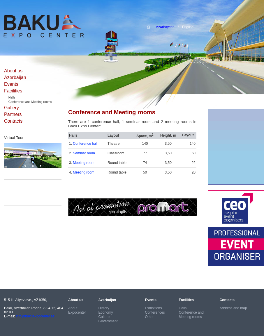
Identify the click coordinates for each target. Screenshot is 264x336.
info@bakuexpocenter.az (35, 316)
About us (13, 70)
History (103, 308)
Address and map (233, 308)
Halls (183, 308)
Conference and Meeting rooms (191, 314)
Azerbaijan (15, 77)
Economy (105, 312)
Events (11, 84)
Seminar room (84, 153)
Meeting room (83, 163)
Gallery (11, 107)
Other (149, 317)
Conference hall (85, 144)
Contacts (13, 121)
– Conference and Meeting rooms (28, 101)
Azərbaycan (165, 27)
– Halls (9, 97)
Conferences (155, 312)
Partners (13, 114)
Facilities (13, 90)
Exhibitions (153, 308)
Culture (104, 317)
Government (108, 321)
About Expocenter (77, 310)
